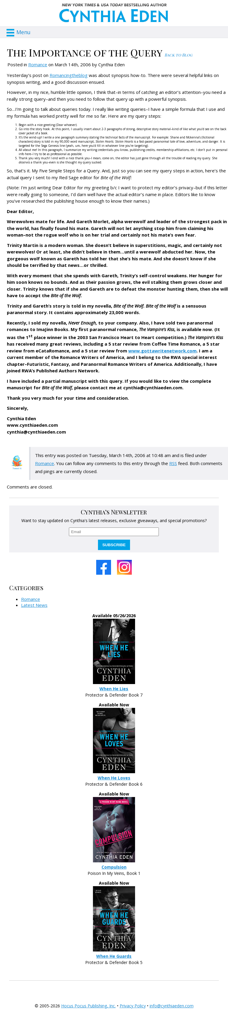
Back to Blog (178, 54)
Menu (23, 32)
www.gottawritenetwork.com (162, 351)
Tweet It (16, 468)
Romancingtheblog (69, 75)
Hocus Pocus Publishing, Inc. (88, 1006)
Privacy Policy (133, 1006)
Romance (37, 64)
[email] (114, 531)
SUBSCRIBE (114, 545)
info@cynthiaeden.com (172, 1006)
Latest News (34, 605)
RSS (173, 463)
